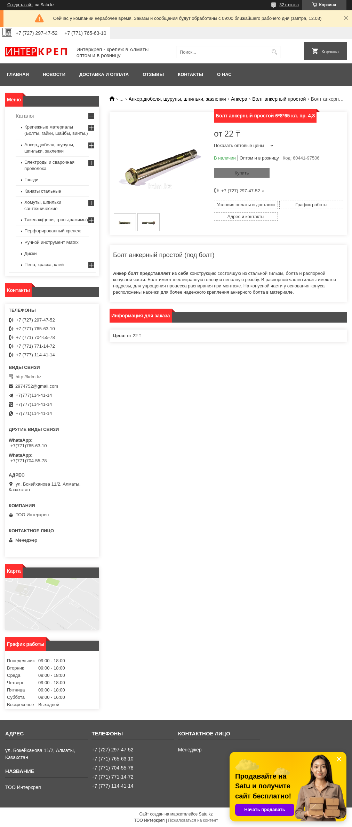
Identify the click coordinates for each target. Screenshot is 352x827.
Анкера (239, 99)
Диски (30, 253)
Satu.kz (206, 814)
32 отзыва (289, 4)
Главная (18, 74)
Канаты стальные (42, 191)
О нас (224, 74)
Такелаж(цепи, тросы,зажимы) (56, 219)
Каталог (25, 116)
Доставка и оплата (104, 74)
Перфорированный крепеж (52, 230)
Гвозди (31, 179)
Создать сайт (20, 4)
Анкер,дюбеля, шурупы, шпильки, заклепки (177, 99)
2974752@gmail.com (36, 386)
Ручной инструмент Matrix (51, 242)
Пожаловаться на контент (193, 820)
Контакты (190, 74)
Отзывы (153, 74)
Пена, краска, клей (44, 264)
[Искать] (274, 52)
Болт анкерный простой (279, 99)
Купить (241, 173)
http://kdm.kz (28, 376)
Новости (54, 74)
